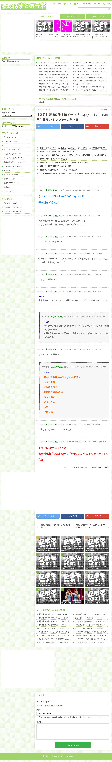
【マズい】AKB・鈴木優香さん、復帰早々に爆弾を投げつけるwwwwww (63, 36)
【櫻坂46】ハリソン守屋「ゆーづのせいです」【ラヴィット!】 (59, 90)
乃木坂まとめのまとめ (11, 141)
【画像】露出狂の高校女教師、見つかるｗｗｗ (91, 78)
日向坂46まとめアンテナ (12, 154)
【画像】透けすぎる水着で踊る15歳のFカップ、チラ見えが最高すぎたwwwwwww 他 (67, 71)
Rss (97, 4)
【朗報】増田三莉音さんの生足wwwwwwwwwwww (92, 90)
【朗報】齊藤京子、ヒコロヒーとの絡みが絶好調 (55, 526)
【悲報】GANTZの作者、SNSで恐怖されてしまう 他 (58, 151)
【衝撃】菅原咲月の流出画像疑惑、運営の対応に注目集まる (97, 549)
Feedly (108, 4)
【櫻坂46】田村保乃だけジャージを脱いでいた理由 (55, 81)
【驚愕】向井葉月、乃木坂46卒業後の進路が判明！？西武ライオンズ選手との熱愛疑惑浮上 (72, 548)
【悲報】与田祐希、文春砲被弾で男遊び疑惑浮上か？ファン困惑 (48, 549)
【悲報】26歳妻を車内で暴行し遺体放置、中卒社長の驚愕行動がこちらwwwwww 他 (66, 68)
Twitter (87, 4)
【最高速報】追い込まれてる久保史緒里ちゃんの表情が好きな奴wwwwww (100, 36)
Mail (77, 4)
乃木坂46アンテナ (10, 137)
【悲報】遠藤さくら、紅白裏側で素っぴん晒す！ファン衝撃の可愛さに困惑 (97, 584)
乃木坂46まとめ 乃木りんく (13, 211)
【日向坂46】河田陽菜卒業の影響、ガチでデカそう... (93, 632)
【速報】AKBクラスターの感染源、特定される (44, 35)
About (67, 4)
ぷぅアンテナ (8, 170)
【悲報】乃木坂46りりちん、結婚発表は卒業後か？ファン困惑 (72, 567)
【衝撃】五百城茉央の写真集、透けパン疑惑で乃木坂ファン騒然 (48, 584)
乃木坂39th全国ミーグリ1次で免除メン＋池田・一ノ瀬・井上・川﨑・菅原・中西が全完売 (69, 84)
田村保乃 (106, 109)
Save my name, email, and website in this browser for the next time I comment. (71, 717)
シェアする (69, 126)
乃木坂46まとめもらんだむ (13, 207)
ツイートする (46, 126)
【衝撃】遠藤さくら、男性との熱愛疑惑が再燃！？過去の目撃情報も (97, 602)
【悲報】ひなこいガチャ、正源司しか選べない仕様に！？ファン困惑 (90, 526)
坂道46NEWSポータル (11, 183)
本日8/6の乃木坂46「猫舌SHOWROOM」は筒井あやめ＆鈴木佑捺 (60, 74)
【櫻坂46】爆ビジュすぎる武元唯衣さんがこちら (92, 625)
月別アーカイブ (8, 126)
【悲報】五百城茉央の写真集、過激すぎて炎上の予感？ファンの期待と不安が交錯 (48, 601)
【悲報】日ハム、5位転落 (84, 84)
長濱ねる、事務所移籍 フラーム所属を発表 (52, 78)
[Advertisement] (20, 491)
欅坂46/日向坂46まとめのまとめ (15, 162)
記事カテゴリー (8, 113)
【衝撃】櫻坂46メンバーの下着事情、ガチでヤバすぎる (48, 567)
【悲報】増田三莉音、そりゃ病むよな (88, 74)
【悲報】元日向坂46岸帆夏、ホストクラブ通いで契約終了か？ (72, 584)
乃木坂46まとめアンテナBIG (14, 158)
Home (57, 4)
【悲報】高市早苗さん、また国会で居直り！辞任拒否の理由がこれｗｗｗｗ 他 (65, 62)
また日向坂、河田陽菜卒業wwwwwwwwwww (90, 618)
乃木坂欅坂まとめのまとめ (13, 166)
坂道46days (8, 187)
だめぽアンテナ (9, 145)
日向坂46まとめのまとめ (12, 149)
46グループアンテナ (11, 174)
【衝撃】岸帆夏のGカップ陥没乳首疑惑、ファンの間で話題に (96, 567)
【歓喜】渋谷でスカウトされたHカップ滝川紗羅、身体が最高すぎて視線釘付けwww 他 (68, 65)
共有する (93, 126)
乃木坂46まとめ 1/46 (11, 203)
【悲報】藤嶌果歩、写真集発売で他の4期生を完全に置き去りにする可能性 (72, 602)
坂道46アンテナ (9, 179)
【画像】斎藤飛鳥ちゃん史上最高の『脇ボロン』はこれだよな (81, 35)
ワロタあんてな (9, 191)
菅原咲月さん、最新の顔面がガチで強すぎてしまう (92, 81)
